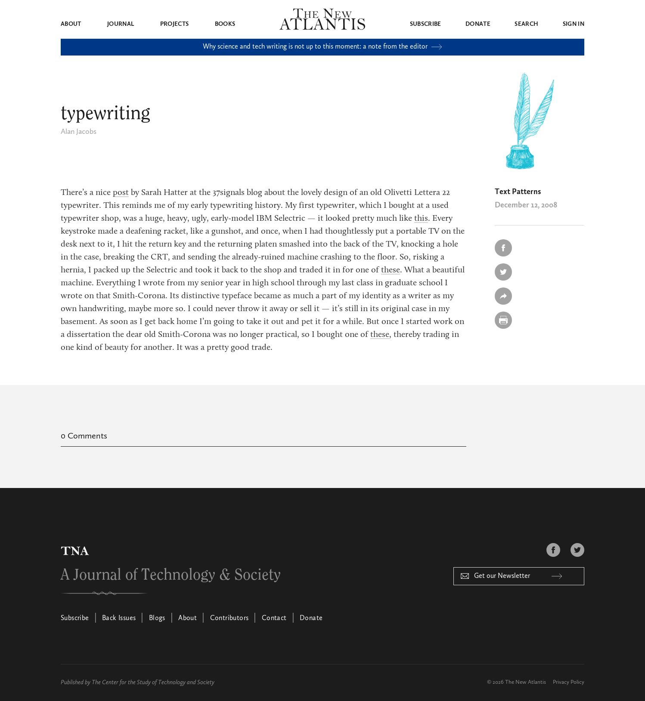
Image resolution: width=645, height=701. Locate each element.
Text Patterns (518, 192)
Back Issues (119, 618)
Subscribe (425, 24)
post (121, 192)
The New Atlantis (525, 682)
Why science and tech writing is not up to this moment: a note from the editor (322, 46)
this (421, 218)
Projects (174, 24)
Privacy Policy (568, 682)
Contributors (229, 618)
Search (526, 24)
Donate (477, 24)
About (71, 24)
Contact (274, 618)
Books (225, 24)
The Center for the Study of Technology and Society (153, 682)
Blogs (157, 618)
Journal (120, 24)
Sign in (573, 24)
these (390, 270)
